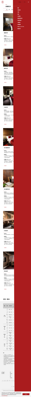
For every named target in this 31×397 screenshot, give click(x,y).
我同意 (26, 394)
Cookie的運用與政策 (4, 395)
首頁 (6, 4)
